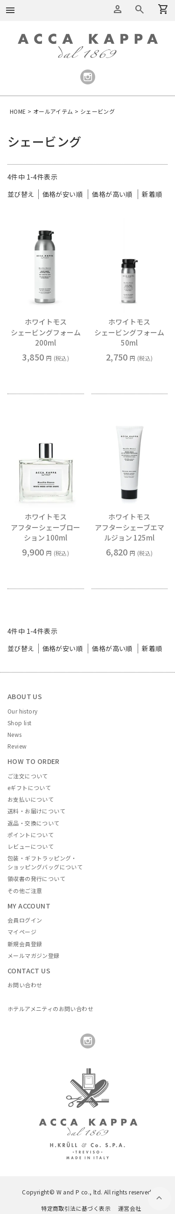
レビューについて (30, 846)
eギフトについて (29, 787)
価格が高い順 (112, 194)
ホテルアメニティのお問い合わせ (50, 1009)
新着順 (152, 194)
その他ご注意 (24, 891)
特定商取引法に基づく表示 (76, 1208)
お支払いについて (30, 799)
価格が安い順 (62, 194)
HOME (18, 111)
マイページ (21, 932)
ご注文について (27, 776)
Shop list (19, 723)
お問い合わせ (24, 985)
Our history (22, 711)
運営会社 (129, 1208)
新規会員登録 (24, 944)
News (14, 734)
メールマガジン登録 (33, 955)
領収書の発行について (36, 878)
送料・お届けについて (36, 811)
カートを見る (139, 9)
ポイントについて (30, 835)
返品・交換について (33, 823)
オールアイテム (53, 111)
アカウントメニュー (117, 9)
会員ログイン (24, 920)
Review (17, 746)
